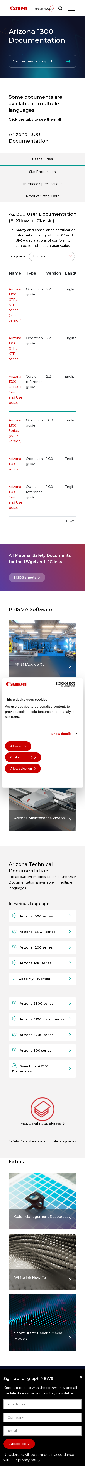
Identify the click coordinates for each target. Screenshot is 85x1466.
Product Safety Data (42, 196)
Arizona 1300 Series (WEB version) (15, 430)
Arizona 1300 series (15, 464)
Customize (21, 757)
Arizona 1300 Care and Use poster (15, 497)
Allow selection (21, 768)
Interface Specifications (42, 184)
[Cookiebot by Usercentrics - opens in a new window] (61, 684)
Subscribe (17, 1444)
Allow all (16, 746)
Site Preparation (42, 172)
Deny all (16, 779)
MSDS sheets (25, 577)
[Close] (81, 1376)
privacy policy (29, 1460)
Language (42, 256)
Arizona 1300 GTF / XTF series (15, 348)
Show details (61, 734)
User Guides (42, 159)
